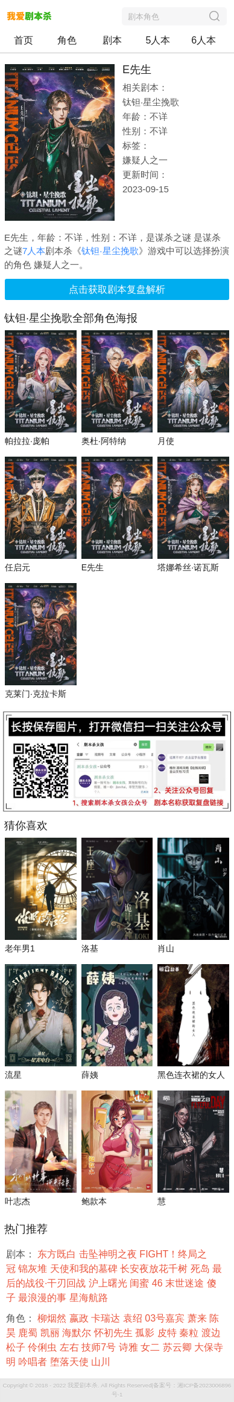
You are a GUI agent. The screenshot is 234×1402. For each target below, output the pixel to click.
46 (158, 1283)
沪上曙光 (109, 1283)
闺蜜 (140, 1283)
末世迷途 (185, 1283)
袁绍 (134, 1318)
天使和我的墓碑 (85, 1268)
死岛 (201, 1268)
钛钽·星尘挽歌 (109, 251)
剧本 (112, 40)
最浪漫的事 (43, 1298)
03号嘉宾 (166, 1318)
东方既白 (57, 1254)
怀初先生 (114, 1333)
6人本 (203, 40)
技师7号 (99, 1347)
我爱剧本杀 (83, 1385)
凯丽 (51, 1333)
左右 (70, 1347)
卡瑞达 (106, 1318)
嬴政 (80, 1318)
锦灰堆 (33, 1268)
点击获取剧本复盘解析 (117, 289)
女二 (151, 1347)
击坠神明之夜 (109, 1254)
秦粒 (190, 1333)
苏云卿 (178, 1347)
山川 (102, 1362)
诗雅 (130, 1347)
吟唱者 (33, 1362)
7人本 (33, 251)
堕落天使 (70, 1362)
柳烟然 (53, 1318)
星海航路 (89, 1298)
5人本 (158, 40)
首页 (23, 40)
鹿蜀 (29, 1333)
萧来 (198, 1318)
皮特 (168, 1333)
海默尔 (77, 1333)
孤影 (146, 1333)
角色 (67, 40)
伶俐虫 (43, 1347)
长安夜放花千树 (155, 1268)
